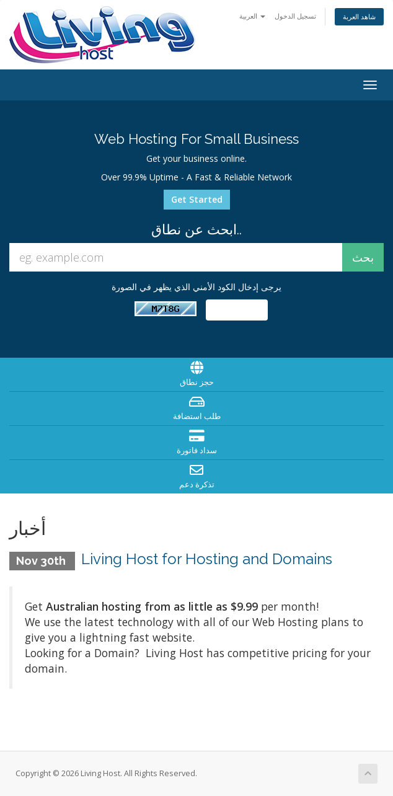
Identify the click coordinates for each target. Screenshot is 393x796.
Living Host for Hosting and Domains (206, 559)
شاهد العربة (359, 16)
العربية (252, 15)
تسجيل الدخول (295, 15)
